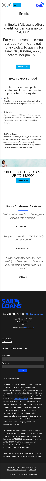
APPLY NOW (23, 180)
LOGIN (17, 5)
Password (5, 363)
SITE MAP (32, 470)
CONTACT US (7, 342)
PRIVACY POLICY (29, 467)
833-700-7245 (29, 328)
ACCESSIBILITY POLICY (16, 470)
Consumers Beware (21, 399)
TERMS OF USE (13, 467)
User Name (6, 355)
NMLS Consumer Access (34, 314)
